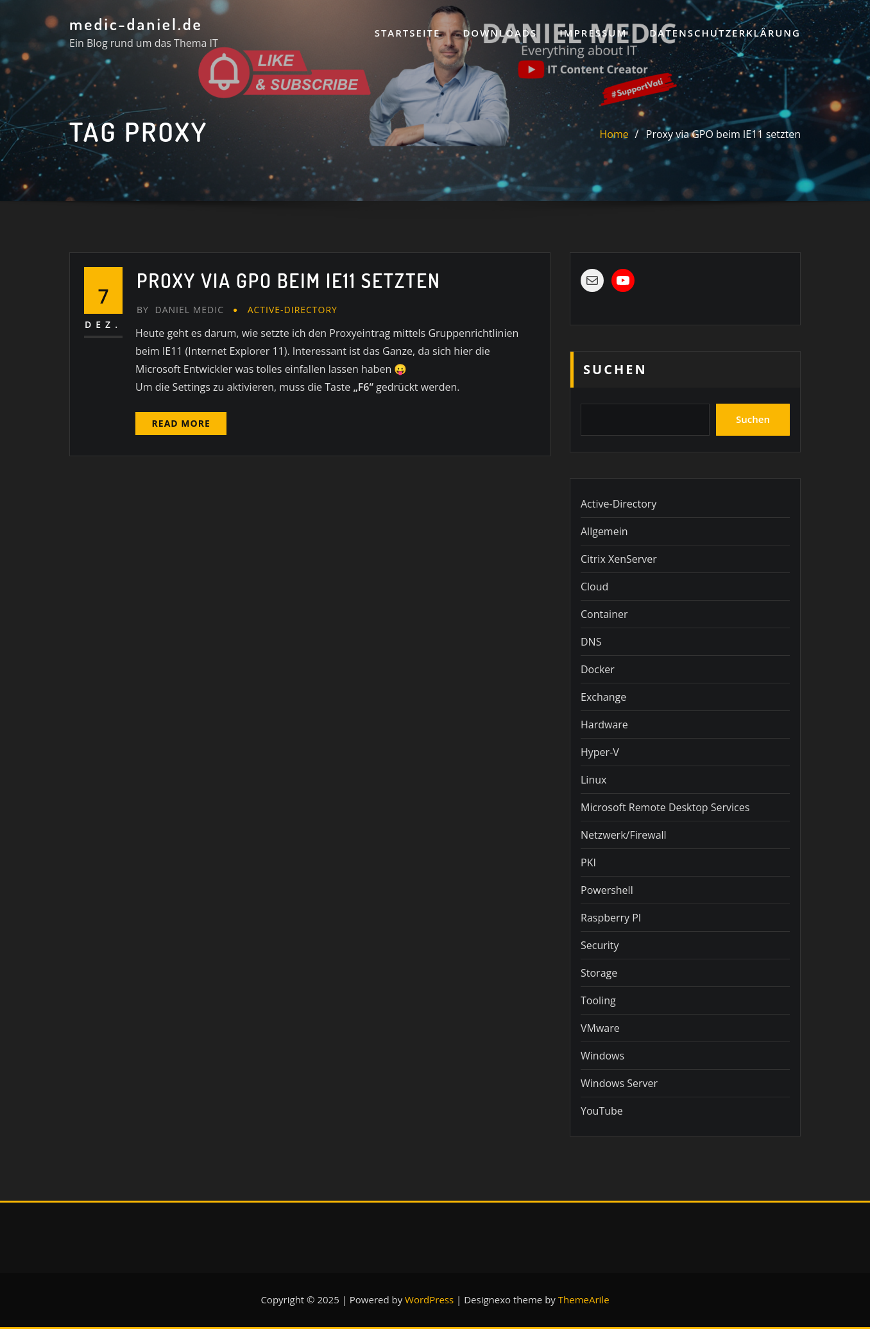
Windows (602, 1056)
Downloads (500, 32)
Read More (181, 423)
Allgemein (604, 531)
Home (614, 134)
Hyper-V (600, 752)
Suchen (615, 369)
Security (600, 945)
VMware (600, 1028)
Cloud (594, 586)
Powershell (607, 890)
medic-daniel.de (136, 23)
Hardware (604, 724)
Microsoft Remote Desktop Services (665, 807)
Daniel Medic (180, 310)
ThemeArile (584, 1299)
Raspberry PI (611, 918)
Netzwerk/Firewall (624, 835)
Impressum (593, 32)
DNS (591, 642)
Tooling (598, 1000)
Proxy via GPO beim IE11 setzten (723, 134)
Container (604, 614)
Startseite (408, 32)
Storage (599, 973)
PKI (588, 862)
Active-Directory (292, 310)
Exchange (603, 697)
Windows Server (619, 1083)
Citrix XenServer (619, 559)
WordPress (429, 1299)
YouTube (602, 1111)
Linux (593, 780)
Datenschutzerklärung (725, 32)
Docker (598, 669)
